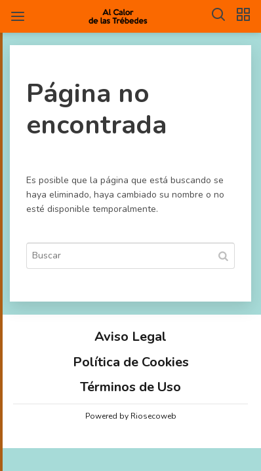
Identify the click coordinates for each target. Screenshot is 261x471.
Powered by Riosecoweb (130, 416)
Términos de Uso (130, 387)
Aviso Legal (130, 336)
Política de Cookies (131, 362)
